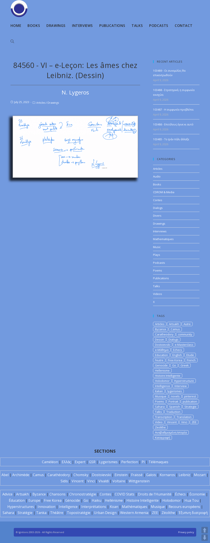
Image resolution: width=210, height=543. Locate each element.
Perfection (129, 462)
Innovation (46, 506)
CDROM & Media (163, 192)
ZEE (194, 422)
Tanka (41, 512)
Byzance (160, 329)
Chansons (57, 494)
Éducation (17, 500)
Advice (7, 494)
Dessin (159, 339)
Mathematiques (163, 239)
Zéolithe (168, 512)
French (191, 360)
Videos (157, 294)
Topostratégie (78, 512)
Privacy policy (186, 532)
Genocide (161, 365)
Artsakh (174, 324)
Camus (175, 329)
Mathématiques (134, 506)
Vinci (184, 422)
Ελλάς (66, 462)
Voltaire (118, 481)
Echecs (177, 350)
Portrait (173, 401)
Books (157, 184)
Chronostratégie (82, 494)
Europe (34, 500)
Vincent (172, 422)
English (177, 355)
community (185, 334)
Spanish (174, 407)
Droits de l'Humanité (154, 494)
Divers (157, 216)
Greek (185, 365)
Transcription (163, 417)
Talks (156, 286)
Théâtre (56, 512)
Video (158, 422)
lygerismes (174, 391)
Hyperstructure (184, 381)
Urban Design (105, 512)
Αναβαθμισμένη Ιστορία (171, 432)
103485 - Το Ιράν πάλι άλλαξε (171, 139)
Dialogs (158, 208)
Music (157, 247)
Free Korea (175, 360)
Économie (197, 494)
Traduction (173, 412)
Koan (114, 506)
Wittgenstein (139, 481)
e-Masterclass (184, 345)
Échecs (180, 494)
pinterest (190, 396)
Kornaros (167, 474)
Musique (160, 396)
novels (175, 396)
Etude (190, 355)
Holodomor (162, 381)
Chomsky (81, 474)
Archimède (20, 474)
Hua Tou (191, 500)
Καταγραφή (162, 438)
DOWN (204, 537)
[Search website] (12, 41)
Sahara (160, 407)
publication (190, 401)
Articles (40, 103)
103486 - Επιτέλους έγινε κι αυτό (173, 124)
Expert (80, 462)
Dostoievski (162, 345)
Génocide (72, 500)
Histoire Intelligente (167, 376)
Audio (157, 176)
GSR (92, 462)
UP (204, 530)
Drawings (53, 103)
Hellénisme (114, 500)
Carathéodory (59, 474)
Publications (161, 278)
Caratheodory (164, 334)
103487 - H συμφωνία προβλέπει (173, 109)
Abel (5, 474)
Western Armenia (134, 512)
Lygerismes (108, 462)
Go (174, 365)
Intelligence (162, 386)
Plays (156, 255)
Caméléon (50, 462)
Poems (157, 270)
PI (143, 462)
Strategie (190, 407)
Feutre (159, 360)
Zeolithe (160, 427)
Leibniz (184, 474)
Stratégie (25, 512)
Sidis (64, 481)
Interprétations (93, 506)
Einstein (121, 474)
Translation (184, 417)
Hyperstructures (20, 506)
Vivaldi (103, 481)
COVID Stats (124, 494)
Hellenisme (162, 370)
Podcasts (159, 263)
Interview (181, 386)
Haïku (96, 500)
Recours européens (184, 506)
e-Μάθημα (162, 350)
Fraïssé (137, 474)
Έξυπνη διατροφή (193, 512)
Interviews (160, 231)
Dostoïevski (101, 474)
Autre (187, 324)
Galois (151, 474)
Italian (159, 391)
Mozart (200, 474)
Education (161, 355)
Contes (157, 200)
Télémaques (158, 462)
